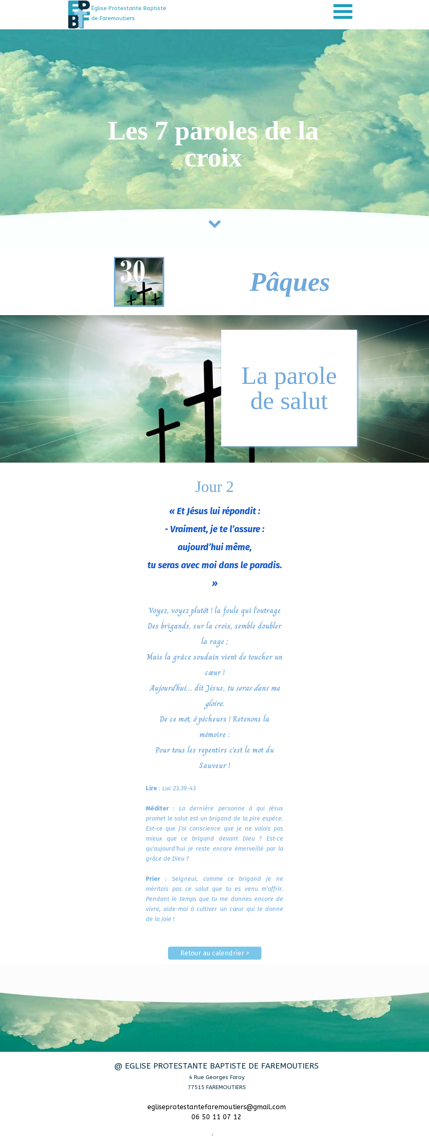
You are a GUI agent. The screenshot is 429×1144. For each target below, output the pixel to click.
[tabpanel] (136, 13)
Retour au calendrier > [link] (214, 953)
